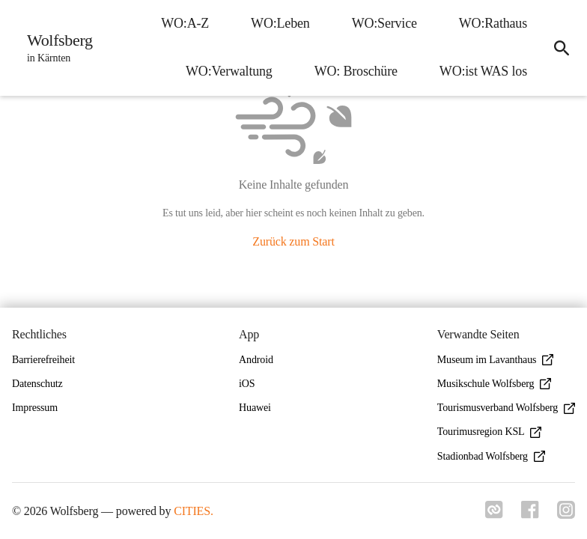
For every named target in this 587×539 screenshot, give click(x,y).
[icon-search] (561, 47)
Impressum (35, 407)
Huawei (255, 407)
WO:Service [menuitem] (384, 23)
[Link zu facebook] (530, 514)
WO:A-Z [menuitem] (185, 23)
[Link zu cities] (494, 514)
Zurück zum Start (293, 241)
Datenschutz (37, 383)
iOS (247, 383)
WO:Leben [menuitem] (280, 23)
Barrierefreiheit (43, 359)
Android (256, 359)
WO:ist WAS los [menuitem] (483, 71)
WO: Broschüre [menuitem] (356, 71)
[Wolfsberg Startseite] (55, 48)
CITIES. (193, 511)
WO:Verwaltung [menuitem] (229, 71)
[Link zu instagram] (566, 514)
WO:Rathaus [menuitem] (493, 23)
